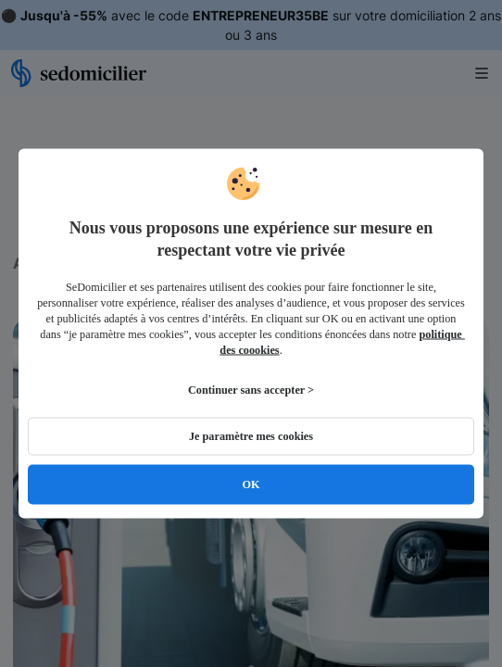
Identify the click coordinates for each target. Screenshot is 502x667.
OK (250, 484)
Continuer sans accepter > (251, 390)
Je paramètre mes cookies (251, 436)
